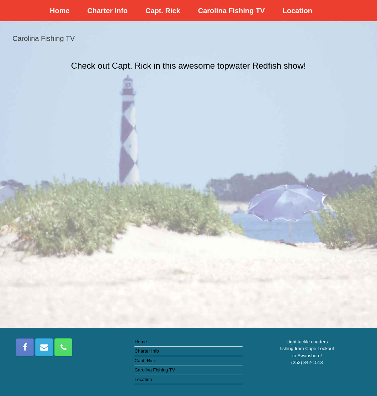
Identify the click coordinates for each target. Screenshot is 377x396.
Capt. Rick (162, 11)
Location (297, 11)
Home (60, 11)
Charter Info (107, 11)
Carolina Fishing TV (231, 11)
